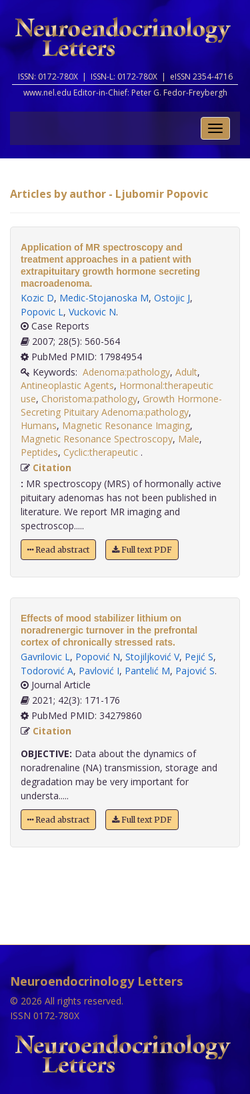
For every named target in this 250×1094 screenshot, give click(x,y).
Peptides (39, 452)
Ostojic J (172, 297)
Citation (52, 467)
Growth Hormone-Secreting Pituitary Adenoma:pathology (121, 405)
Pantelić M (147, 670)
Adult (186, 372)
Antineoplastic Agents (67, 385)
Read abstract (58, 550)
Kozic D (37, 297)
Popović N (97, 656)
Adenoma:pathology (126, 372)
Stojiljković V (152, 656)
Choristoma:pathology (89, 398)
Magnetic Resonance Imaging (126, 425)
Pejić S (199, 656)
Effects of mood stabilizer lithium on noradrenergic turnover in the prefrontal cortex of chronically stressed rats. (109, 630)
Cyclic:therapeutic (102, 452)
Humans (39, 425)
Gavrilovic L (45, 656)
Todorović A (47, 670)
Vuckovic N (92, 311)
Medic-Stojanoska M (104, 297)
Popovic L (42, 311)
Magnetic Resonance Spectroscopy (97, 438)
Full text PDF (142, 550)
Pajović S (195, 670)
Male (188, 438)
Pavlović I (99, 670)
